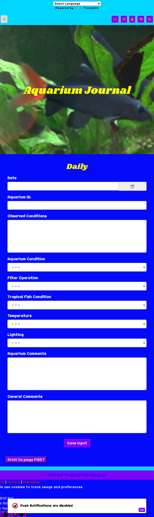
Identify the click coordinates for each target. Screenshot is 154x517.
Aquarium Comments (26, 353)
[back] (4, 19)
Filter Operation (22, 278)
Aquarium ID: (19, 197)
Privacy (13, 482)
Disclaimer (31, 482)
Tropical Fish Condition (29, 297)
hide (142, 510)
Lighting (15, 334)
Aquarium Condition (26, 259)
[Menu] (149, 19)
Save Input (77, 443)
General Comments (24, 396)
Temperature (19, 315)
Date (11, 178)
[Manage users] (132, 19)
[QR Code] (123, 19)
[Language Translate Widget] (77, 3)
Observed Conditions (27, 216)
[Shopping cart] (141, 19)
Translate (86, 8)
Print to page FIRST (26, 459)
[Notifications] (115, 19)
